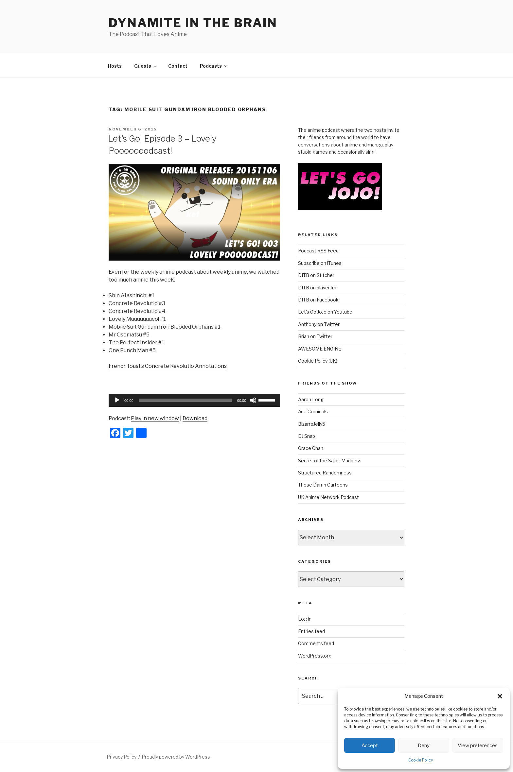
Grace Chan (310, 448)
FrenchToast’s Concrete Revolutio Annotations (168, 366)
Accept (370, 745)
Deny (424, 745)
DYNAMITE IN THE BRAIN (193, 23)
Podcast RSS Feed (318, 250)
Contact (177, 66)
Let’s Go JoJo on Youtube (325, 312)
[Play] (117, 400)
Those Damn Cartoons (323, 485)
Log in (304, 619)
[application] (194, 400)
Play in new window (155, 418)
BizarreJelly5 (311, 424)
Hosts (115, 66)
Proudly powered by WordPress (176, 757)
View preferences (478, 745)
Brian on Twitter (315, 336)
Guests (145, 66)
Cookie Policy (420, 760)
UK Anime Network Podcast (328, 497)
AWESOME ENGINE (319, 349)
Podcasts (214, 66)
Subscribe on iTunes (320, 263)
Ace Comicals (313, 411)
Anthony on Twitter (319, 324)
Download (195, 418)
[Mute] (253, 400)
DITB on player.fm (317, 287)
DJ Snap (306, 436)
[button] (500, 696)
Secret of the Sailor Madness (330, 460)
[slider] (185, 400)
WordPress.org (314, 656)
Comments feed (316, 643)
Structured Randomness (325, 472)
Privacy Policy (121, 757)
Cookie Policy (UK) (317, 361)
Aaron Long (311, 399)
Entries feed (311, 631)
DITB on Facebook (318, 299)
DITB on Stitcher (316, 275)
